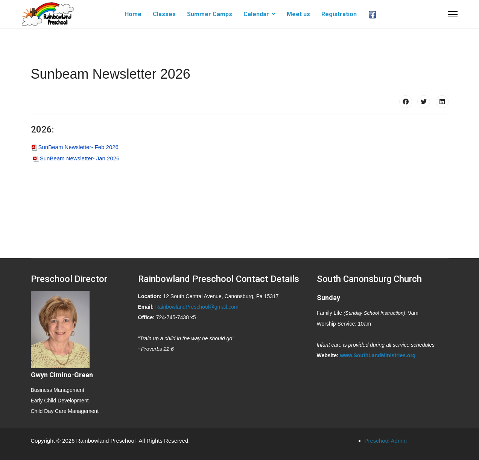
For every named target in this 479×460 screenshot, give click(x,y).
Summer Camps (209, 14)
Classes (164, 14)
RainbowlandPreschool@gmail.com (196, 307)
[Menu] (453, 14)
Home (133, 14)
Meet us (298, 14)
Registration (339, 14)
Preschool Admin (386, 440)
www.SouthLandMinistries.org (377, 355)
